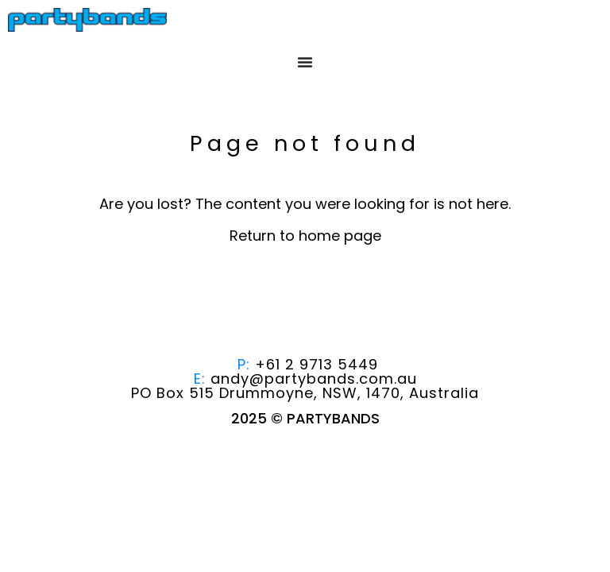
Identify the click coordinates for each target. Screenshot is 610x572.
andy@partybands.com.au (313, 378)
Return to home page (305, 235)
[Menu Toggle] (305, 62)
